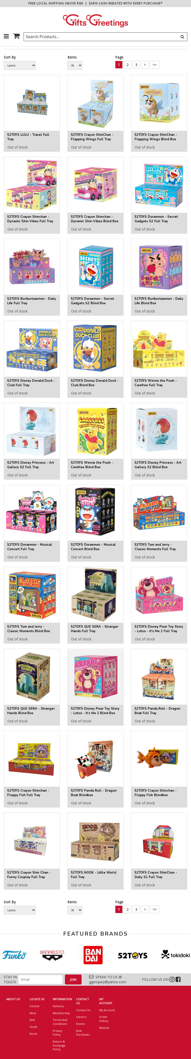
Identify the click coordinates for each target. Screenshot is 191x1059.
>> (155, 64)
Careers (81, 1017)
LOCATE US (37, 999)
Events (80, 1024)
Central (34, 1006)
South (33, 1027)
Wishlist (104, 1028)
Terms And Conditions (60, 1022)
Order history (103, 1019)
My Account (107, 1010)
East (32, 1020)
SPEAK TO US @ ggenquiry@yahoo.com (107, 979)
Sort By (10, 57)
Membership (61, 1013)
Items (72, 57)
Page (119, 57)
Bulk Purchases (83, 1033)
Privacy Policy (57, 1033)
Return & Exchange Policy (59, 1045)
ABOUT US (13, 999)
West (33, 1013)
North (33, 1034)
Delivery (58, 1006)
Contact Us (83, 1010)
